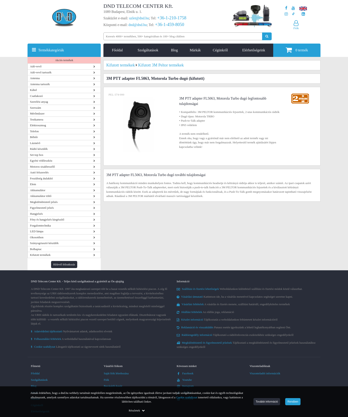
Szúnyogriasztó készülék (44, 243)
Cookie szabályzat (186, 397)
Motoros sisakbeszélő (42, 166)
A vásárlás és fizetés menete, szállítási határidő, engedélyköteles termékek (233, 304)
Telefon (34, 131)
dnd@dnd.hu (138, 25)
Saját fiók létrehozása (116, 373)
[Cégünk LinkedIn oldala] (303, 14)
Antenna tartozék (40, 84)
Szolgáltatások (148, 50)
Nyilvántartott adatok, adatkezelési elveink (71, 331)
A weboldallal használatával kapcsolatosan (71, 339)
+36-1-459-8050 (169, 24)
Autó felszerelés (39, 172)
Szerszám (35, 107)
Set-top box (36, 154)
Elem (33, 184)
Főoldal (117, 50)
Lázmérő (35, 143)
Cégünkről (220, 50)
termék (297, 50)
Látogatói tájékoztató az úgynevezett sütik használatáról (76, 346)
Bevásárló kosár (113, 386)
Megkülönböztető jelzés (44, 202)
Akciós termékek (64, 60)
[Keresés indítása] (267, 36)
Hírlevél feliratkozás (64, 264)
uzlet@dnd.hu (139, 18)
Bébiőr (34, 137)
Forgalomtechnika (40, 225)
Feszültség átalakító (41, 178)
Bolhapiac (36, 249)
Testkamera (36, 119)
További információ (267, 401)
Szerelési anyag (39, 101)
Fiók (106, 379)
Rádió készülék (39, 148)
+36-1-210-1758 (171, 17)
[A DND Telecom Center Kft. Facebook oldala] (286, 8)
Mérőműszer (37, 113)
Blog (174, 50)
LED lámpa (36, 231)
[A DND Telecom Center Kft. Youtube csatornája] (293, 8)
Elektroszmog (38, 125)
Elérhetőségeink (253, 50)
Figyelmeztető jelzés (42, 207)
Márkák (195, 50)
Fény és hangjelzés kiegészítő (47, 219)
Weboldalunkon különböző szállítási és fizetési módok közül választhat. (240, 289)
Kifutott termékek (40, 255)
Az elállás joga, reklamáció (205, 312)
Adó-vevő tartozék (40, 72)
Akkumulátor (37, 190)
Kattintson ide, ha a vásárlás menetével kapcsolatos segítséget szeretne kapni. (235, 296)
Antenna (35, 78)
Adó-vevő (36, 66)
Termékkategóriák (51, 50)
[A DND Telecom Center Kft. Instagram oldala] (286, 14)
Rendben (292, 401)
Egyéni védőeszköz (41, 160)
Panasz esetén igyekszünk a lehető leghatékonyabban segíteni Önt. (234, 327)
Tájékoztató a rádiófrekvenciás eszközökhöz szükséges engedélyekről (235, 335)
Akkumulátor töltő (40, 196)
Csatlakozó (36, 96)
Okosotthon (37, 237)
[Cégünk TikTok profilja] (293, 14)
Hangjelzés (36, 213)
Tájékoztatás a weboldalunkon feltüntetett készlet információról (227, 319)
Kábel (33, 90)
